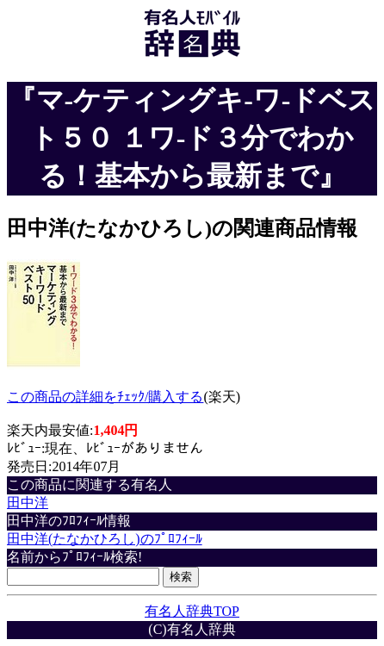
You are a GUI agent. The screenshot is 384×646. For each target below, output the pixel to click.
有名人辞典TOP (192, 611)
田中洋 (27, 502)
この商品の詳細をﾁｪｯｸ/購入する (105, 396)
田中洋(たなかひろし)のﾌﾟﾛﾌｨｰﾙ (104, 538)
